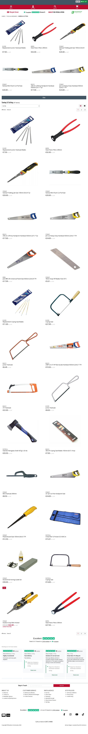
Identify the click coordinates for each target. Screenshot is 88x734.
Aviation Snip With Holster (11, 623)
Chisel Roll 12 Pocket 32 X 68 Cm (56, 537)
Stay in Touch (22, 685)
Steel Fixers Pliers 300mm (54, 623)
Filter (44, 98)
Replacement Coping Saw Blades (13, 322)
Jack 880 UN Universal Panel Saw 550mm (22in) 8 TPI (19, 279)
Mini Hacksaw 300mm (10, 494)
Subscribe (62, 685)
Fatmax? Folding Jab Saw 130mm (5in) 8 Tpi (71, 48)
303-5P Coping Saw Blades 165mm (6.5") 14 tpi (60, 451)
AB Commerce (82, 725)
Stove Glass (47, 694)
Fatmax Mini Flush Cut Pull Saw (12, 86)
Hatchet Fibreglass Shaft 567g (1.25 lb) (15, 451)
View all (9, 109)
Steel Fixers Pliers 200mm (39, 48)
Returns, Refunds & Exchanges (31, 694)
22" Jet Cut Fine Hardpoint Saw (55, 494)
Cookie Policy (69, 696)
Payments (47, 696)
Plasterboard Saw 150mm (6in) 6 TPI (14, 537)
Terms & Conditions (70, 692)
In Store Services (27, 696)
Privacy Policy (69, 694)
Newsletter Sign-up (7, 696)
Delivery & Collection (29, 692)
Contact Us (5, 694)
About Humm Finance (50, 700)
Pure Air (47, 692)
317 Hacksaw (7, 408)
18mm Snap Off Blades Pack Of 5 (56, 279)
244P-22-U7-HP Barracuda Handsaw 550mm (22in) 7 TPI (64, 365)
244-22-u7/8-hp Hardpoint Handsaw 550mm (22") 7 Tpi (42, 86)
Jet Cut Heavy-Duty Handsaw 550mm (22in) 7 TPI (71, 86)
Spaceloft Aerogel (49, 698)
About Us (5, 692)
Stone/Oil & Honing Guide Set (12, 580)
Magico (70, 725)
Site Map (47, 702)
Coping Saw (49, 322)
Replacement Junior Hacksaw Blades (14, 48)
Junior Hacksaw (8, 365)
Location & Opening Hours (9, 698)
